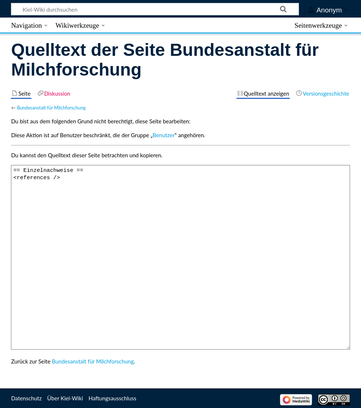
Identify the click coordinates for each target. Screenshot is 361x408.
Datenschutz (26, 398)
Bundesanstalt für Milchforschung (51, 108)
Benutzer (163, 135)
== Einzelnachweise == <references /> (180, 257)
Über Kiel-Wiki (65, 398)
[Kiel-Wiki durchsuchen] (155, 9)
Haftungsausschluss (113, 398)
